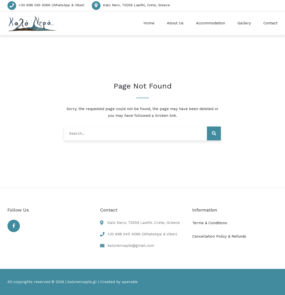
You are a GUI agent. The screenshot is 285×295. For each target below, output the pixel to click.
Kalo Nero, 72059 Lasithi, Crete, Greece (136, 5)
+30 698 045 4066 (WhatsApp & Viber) (51, 5)
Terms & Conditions (209, 223)
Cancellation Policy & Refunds (219, 236)
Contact (270, 23)
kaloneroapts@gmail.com (130, 245)
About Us (175, 23)
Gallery (244, 23)
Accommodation (210, 23)
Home (148, 23)
